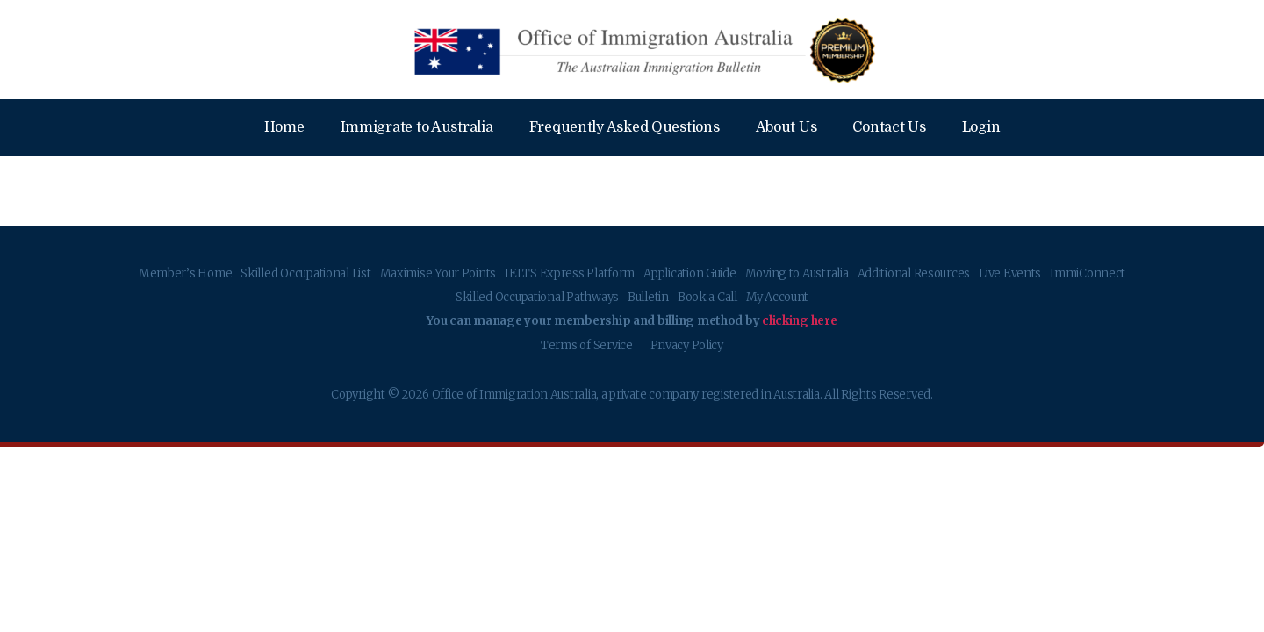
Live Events (1010, 273)
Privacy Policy (686, 345)
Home (284, 127)
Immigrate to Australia (417, 127)
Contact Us (888, 127)
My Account (777, 297)
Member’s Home (186, 273)
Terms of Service (587, 345)
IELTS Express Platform (570, 273)
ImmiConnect (1087, 273)
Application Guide (689, 273)
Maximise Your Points (438, 273)
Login (981, 127)
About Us (786, 127)
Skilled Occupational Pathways (537, 297)
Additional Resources (914, 273)
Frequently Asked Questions (624, 127)
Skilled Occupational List (305, 273)
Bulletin (648, 297)
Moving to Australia (797, 273)
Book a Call (707, 297)
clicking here (799, 320)
